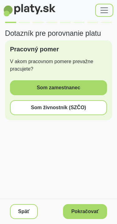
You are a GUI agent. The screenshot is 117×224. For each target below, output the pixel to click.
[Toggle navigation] (104, 10)
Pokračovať (85, 211)
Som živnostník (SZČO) (58, 107)
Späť (24, 211)
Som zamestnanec (58, 87)
